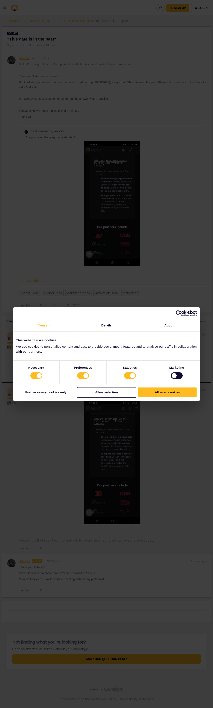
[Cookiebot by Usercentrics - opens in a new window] (179, 313)
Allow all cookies (167, 392)
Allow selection (106, 392)
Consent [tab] (44, 325)
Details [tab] (106, 325)
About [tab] (168, 325)
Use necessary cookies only (45, 392)
